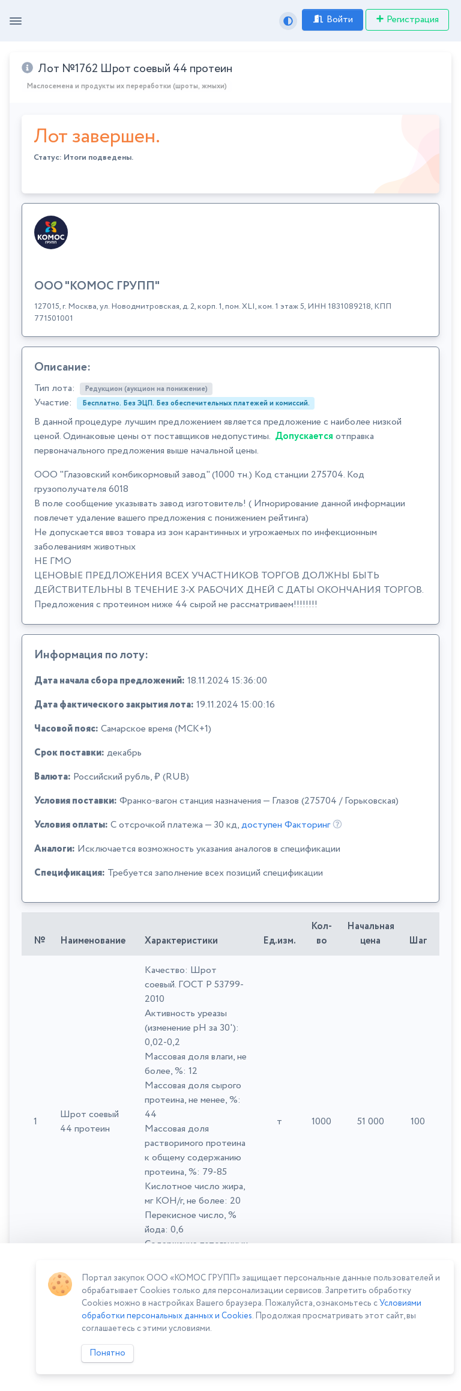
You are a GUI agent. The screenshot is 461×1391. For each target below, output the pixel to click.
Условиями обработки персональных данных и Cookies (251, 1309)
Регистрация (407, 19)
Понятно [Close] (107, 1353)
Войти (332, 19)
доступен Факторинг (285, 825)
